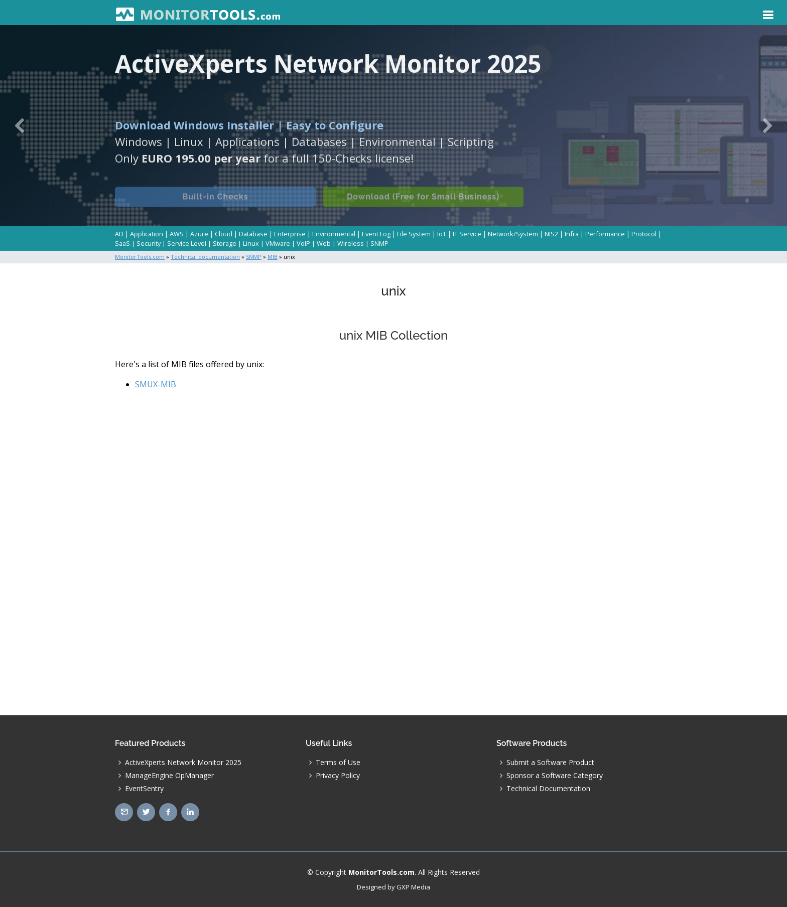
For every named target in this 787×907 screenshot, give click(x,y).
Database (253, 233)
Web (324, 243)
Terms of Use (338, 762)
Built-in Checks (215, 204)
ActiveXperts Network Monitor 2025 (183, 762)
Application (146, 233)
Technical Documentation (548, 788)
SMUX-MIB (155, 384)
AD (119, 233)
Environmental (333, 233)
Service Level (186, 243)
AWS (177, 233)
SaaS (122, 243)
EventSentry (144, 788)
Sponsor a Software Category (554, 775)
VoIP (303, 243)
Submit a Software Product (550, 762)
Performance (605, 233)
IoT (441, 233)
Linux (251, 243)
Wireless (350, 243)
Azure (199, 233)
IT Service (467, 233)
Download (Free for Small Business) (423, 204)
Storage (224, 243)
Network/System (513, 233)
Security (149, 243)
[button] (19, 125)
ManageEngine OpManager (169, 775)
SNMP (379, 243)
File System (414, 233)
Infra (572, 233)
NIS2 (551, 233)
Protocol (644, 233)
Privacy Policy (338, 775)
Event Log (376, 233)
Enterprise (290, 233)
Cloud (223, 233)
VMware (278, 243)
